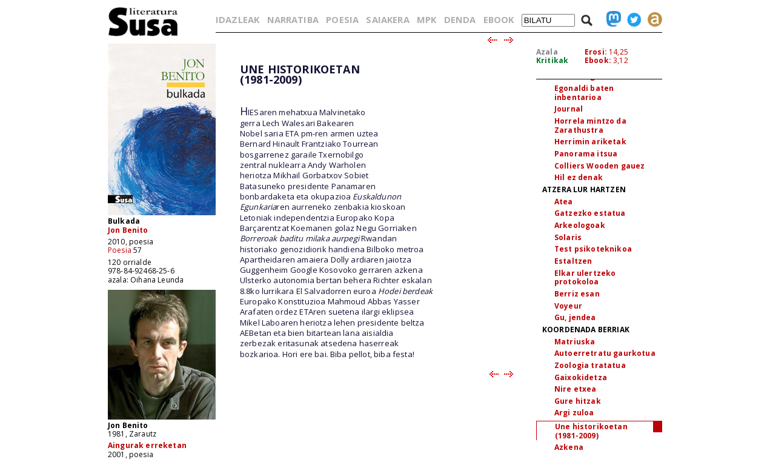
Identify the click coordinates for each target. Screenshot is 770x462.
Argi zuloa (574, 412)
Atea (563, 201)
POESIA (342, 19)
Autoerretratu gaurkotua (604, 353)
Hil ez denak (578, 177)
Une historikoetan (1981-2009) (591, 431)
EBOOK (498, 19)
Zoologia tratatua (590, 365)
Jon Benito (128, 230)
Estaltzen (573, 261)
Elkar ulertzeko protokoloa (585, 277)
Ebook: (598, 60)
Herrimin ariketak (590, 141)
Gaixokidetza (580, 377)
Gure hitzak (577, 401)
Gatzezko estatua (590, 213)
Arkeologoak (579, 225)
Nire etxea (575, 389)
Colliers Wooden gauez (599, 166)
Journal (568, 109)
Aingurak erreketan (147, 445)
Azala (547, 52)
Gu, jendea (575, 317)
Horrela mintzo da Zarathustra (590, 125)
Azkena (568, 447)
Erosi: (596, 52)
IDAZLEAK (237, 19)
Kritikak (552, 60)
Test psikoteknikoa (593, 249)
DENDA (460, 19)
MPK (426, 19)
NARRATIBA (293, 19)
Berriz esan (577, 294)
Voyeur (568, 306)
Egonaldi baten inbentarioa (584, 92)
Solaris (568, 237)
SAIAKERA (387, 19)
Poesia (119, 250)
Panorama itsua (585, 154)
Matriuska (574, 341)
